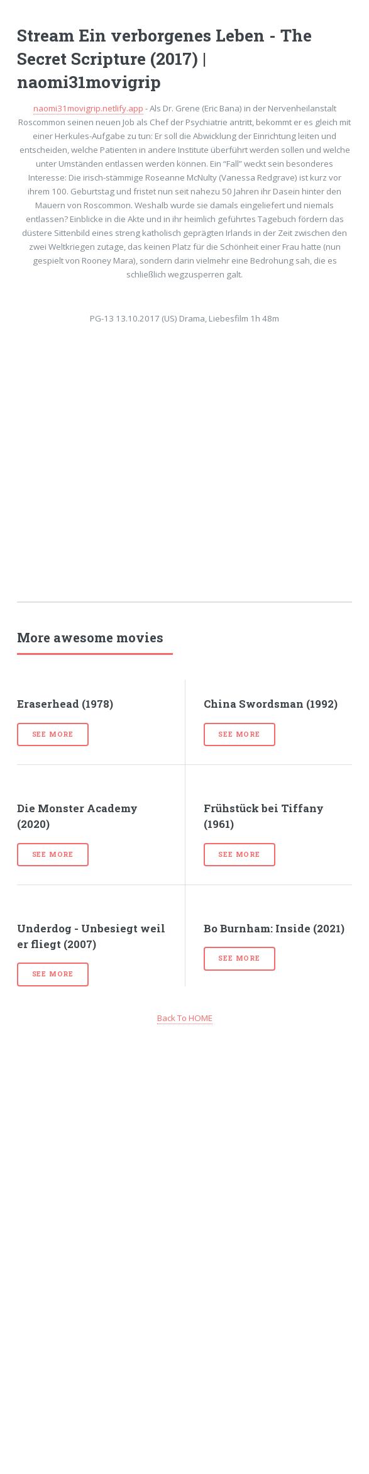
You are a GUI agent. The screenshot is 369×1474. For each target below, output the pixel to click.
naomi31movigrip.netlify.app (88, 108)
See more (53, 734)
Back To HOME (184, 1018)
